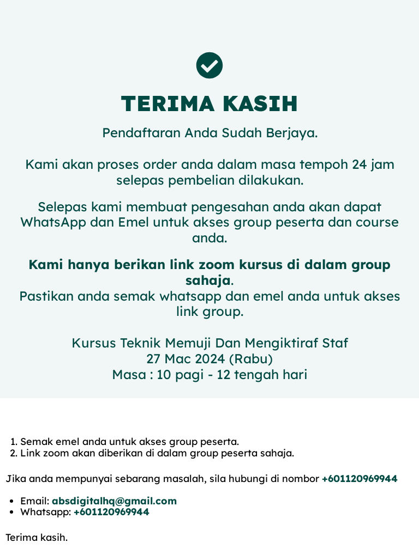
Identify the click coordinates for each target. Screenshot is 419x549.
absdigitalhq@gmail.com (114, 501)
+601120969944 (360, 478)
